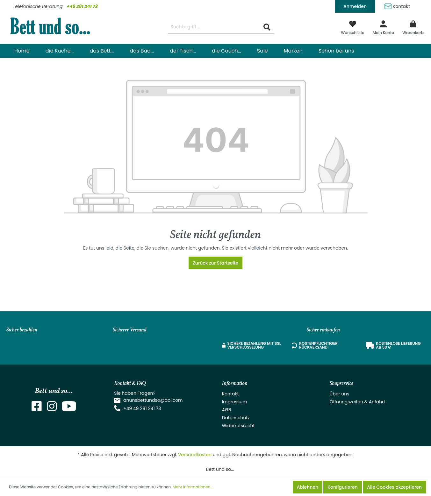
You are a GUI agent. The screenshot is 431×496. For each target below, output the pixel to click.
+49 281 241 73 (82, 6)
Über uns (339, 394)
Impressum (234, 402)
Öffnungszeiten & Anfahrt (357, 402)
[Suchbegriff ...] (214, 27)
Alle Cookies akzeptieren (394, 487)
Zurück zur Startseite (215, 263)
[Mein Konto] (383, 27)
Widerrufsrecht (238, 425)
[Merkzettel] (353, 27)
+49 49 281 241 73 (142, 408)
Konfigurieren (342, 487)
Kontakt (397, 5)
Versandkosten (195, 454)
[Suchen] (267, 27)
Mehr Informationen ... (193, 487)
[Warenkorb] (413, 27)
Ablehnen (307, 487)
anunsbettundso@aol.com (153, 400)
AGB (226, 410)
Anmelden (355, 6)
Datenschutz (236, 418)
